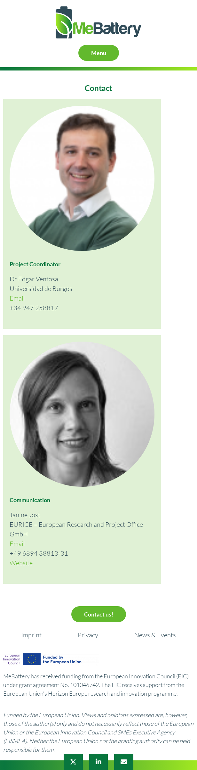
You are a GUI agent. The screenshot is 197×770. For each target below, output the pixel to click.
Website (21, 563)
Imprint (31, 635)
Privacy (88, 635)
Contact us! (98, 614)
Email (17, 298)
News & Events (155, 635)
